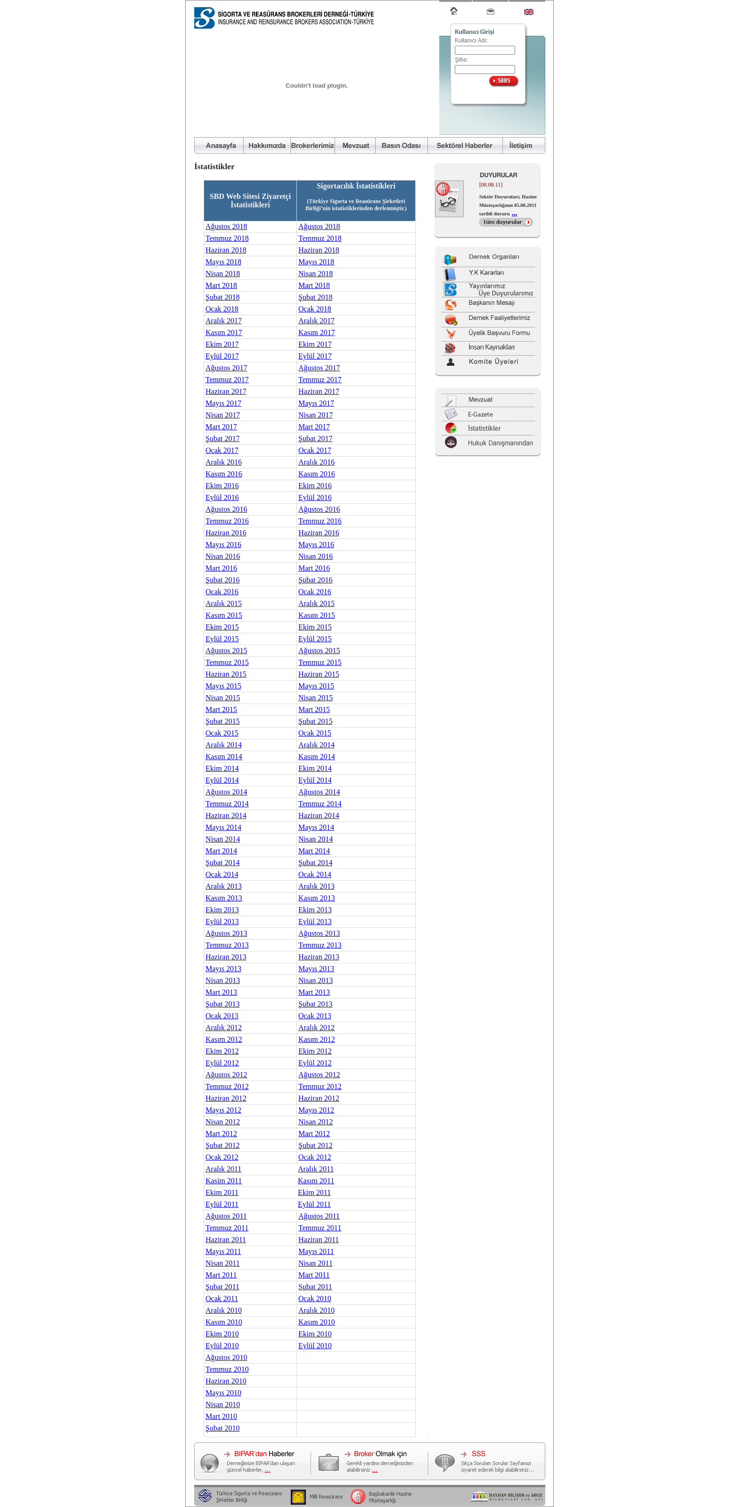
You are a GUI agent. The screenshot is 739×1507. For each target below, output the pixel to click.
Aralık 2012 (223, 1028)
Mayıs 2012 (223, 1110)
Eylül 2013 (222, 921)
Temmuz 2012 (227, 1086)
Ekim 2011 (221, 1192)
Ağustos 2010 (226, 1357)
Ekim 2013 (222, 910)
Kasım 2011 (316, 1181)
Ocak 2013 (221, 1016)
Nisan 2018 (222, 274)
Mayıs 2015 (223, 686)
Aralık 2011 (223, 1169)
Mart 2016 (221, 568)
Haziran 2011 (225, 1240)
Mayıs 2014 (223, 827)
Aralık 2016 (223, 462)
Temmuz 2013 (227, 945)
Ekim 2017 (222, 344)
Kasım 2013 (223, 898)
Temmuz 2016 (227, 521)
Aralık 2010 (223, 1310)
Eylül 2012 (222, 1063)
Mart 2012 (221, 1134)
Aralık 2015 (223, 603)
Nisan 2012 (222, 1122)
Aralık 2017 (223, 321)
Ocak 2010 (314, 1298)
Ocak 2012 (221, 1157)
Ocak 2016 (221, 592)
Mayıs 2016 (223, 545)
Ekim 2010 (222, 1334)
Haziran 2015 (225, 674)
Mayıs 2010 (223, 1393)
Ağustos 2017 (226, 368)
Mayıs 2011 (223, 1251)
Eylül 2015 (222, 639)
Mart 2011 (221, 1275)
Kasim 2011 (223, 1181)
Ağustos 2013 (226, 933)
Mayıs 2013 (223, 969)
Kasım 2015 (223, 615)
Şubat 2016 (222, 580)
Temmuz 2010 (227, 1369)
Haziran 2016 (225, 533)
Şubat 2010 (222, 1428)
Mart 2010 (221, 1416)
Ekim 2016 (222, 486)
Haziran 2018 (225, 250)
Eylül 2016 (222, 497)
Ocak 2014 (221, 874)
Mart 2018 (221, 285)
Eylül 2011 (221, 1204)
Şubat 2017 (222, 438)
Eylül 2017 (222, 356)
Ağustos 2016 (226, 509)
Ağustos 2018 (226, 226)
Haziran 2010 (225, 1381)
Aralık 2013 (223, 886)
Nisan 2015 (222, 698)
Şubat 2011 (222, 1287)
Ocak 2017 (221, 450)
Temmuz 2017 (227, 380)
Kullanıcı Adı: (471, 40)
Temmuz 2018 (227, 238)
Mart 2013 (221, 992)
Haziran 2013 (225, 957)
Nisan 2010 (222, 1405)
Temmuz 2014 (227, 804)
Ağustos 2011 (226, 1216)
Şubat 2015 (222, 721)
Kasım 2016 (223, 474)
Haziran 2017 (225, 391)
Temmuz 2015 (227, 662)
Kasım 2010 (223, 1322)
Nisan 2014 (222, 839)
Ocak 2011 (221, 1298)
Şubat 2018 (222, 297)
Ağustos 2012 (226, 1075)
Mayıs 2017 (223, 403)
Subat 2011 (315, 1287)
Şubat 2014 (222, 863)
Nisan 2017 (222, 415)
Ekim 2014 (222, 768)
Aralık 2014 (223, 745)
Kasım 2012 (223, 1039)
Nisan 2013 (222, 980)
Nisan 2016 (222, 556)
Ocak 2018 (221, 309)
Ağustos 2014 (226, 792)
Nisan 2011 (222, 1263)
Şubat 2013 (222, 1004)
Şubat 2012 (222, 1145)
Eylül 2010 (222, 1346)
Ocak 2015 (221, 733)
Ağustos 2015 (226, 651)
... (514, 213)
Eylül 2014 (222, 780)
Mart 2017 (221, 427)
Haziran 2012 (225, 1098)
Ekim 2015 (222, 627)
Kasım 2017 (223, 332)
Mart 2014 (221, 851)
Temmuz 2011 (226, 1228)
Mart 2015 (221, 709)
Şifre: (461, 60)
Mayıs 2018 (223, 262)
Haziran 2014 (225, 815)
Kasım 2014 (223, 757)
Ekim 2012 (222, 1051)
